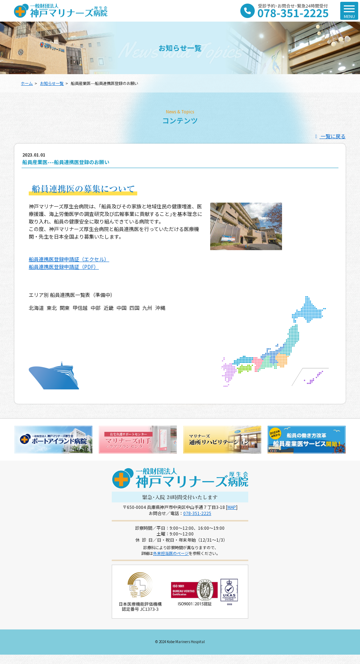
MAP (231, 507)
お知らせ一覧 (52, 83)
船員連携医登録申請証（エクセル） (69, 259)
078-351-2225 (197, 513)
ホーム (27, 83)
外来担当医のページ (171, 553)
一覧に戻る (329, 136)
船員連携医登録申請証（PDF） (64, 266)
